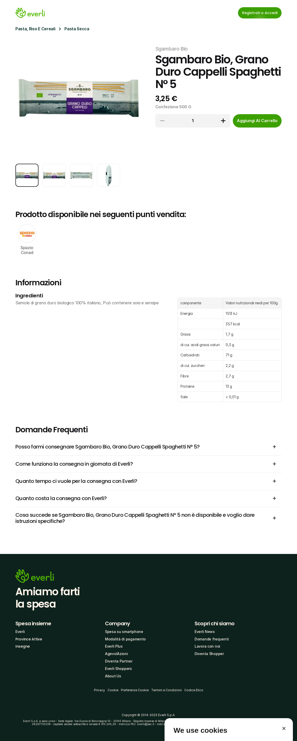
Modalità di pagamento (125, 639)
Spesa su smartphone (124, 631)
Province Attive (28, 639)
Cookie (113, 690)
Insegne (22, 646)
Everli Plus (114, 646)
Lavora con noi (207, 646)
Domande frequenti (212, 639)
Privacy (99, 690)
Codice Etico (193, 690)
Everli (20, 631)
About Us (113, 676)
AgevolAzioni (116, 653)
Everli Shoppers (118, 668)
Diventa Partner (118, 661)
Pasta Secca (76, 28)
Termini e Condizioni (166, 690)
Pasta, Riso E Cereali (35, 28)
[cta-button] (257, 121)
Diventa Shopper (209, 653)
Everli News (205, 631)
